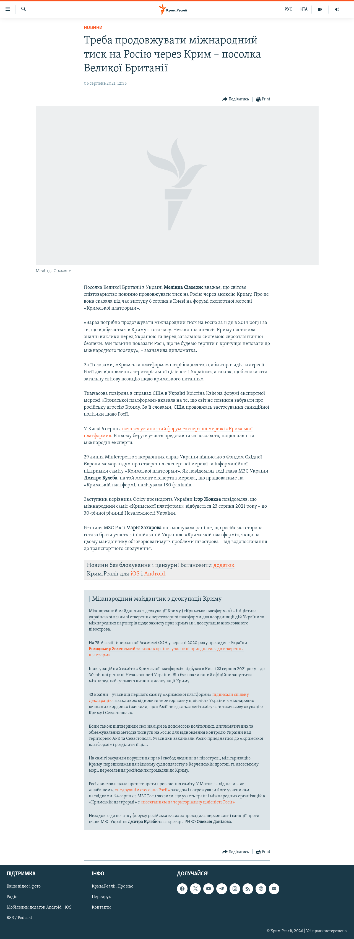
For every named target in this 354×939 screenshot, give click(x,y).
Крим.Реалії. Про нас (112, 886)
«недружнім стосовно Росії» (142, 790)
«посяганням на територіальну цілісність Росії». (188, 802)
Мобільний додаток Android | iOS (39, 907)
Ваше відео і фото (24, 886)
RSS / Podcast (19, 918)
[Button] (235, 99)
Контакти (101, 907)
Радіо (12, 897)
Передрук (101, 897)
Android (154, 574)
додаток (224, 565)
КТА (304, 9)
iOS (135, 574)
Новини (93, 27)
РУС (288, 9)
